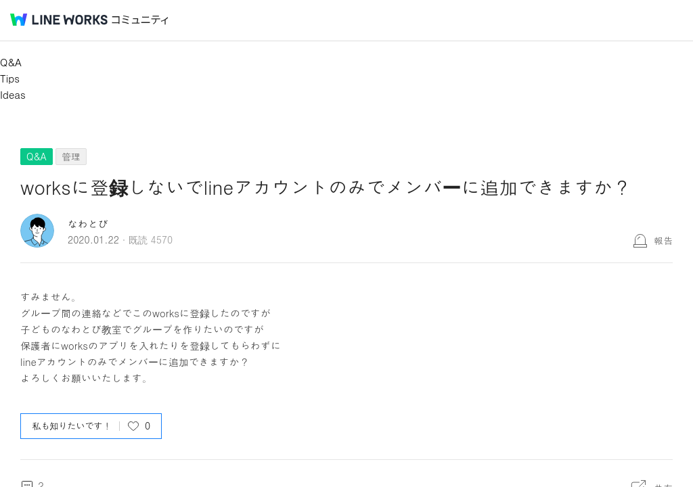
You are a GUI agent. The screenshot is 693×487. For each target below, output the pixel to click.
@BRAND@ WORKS (59, 20)
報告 (663, 240)
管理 (71, 156)
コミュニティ (140, 20)
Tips (10, 78)
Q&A (11, 62)
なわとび (88, 223)
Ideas (13, 94)
